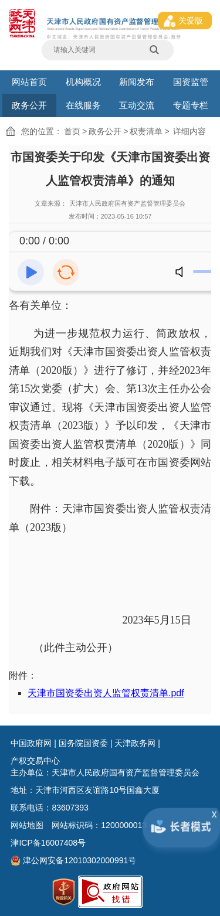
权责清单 (146, 131)
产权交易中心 (35, 760)
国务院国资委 (83, 743)
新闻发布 (136, 82)
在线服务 (83, 105)
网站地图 (27, 825)
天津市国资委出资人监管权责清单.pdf (106, 693)
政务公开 (29, 105)
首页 (72, 131)
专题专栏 (190, 105)
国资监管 (190, 82)
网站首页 (29, 82)
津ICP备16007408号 (48, 842)
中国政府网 (31, 743)
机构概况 (83, 82)
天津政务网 (134, 743)
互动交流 (136, 105)
